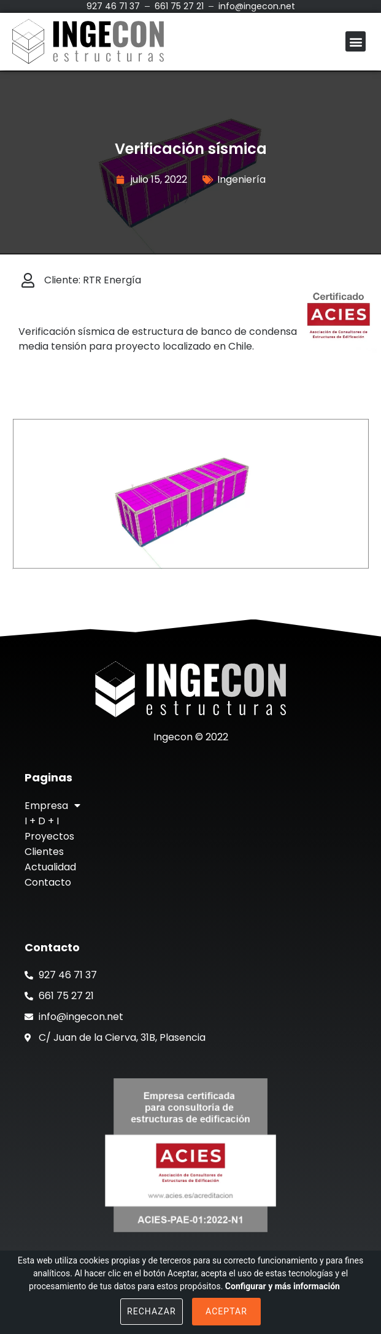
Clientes (44, 852)
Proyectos (49, 836)
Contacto (48, 882)
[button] (355, 41)
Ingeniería (241, 179)
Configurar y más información (282, 1286)
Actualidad (50, 867)
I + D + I (42, 821)
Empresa (52, 805)
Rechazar (151, 1311)
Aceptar (226, 1311)
